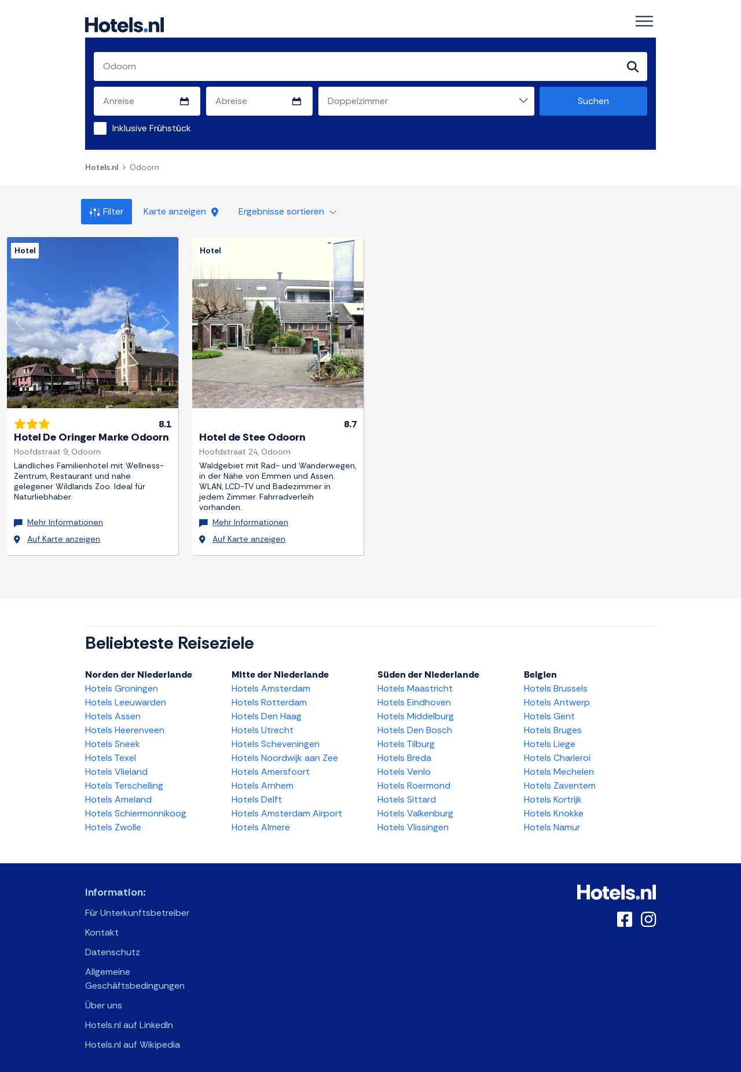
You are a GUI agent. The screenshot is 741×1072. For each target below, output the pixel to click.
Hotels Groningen (121, 683)
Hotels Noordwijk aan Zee (285, 752)
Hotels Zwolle (113, 821)
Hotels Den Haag (267, 710)
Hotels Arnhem (263, 780)
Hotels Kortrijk (553, 794)
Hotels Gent (549, 710)
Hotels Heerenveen (124, 724)
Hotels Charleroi (557, 752)
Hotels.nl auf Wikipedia (132, 1039)
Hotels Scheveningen (276, 738)
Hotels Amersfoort (271, 766)
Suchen (593, 101)
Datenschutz (112, 946)
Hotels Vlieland (116, 766)
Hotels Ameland (118, 794)
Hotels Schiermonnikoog (135, 807)
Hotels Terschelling (124, 780)
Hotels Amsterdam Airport (287, 807)
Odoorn (144, 167)
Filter (106, 212)
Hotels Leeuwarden (125, 696)
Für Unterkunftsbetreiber (137, 907)
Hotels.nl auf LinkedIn (129, 1019)
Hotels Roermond (413, 780)
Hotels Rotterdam (269, 696)
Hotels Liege (549, 738)
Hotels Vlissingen (413, 821)
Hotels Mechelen (559, 766)
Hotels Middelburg (415, 710)
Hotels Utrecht (263, 724)
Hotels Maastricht (415, 683)
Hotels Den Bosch (414, 724)
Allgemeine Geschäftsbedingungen (135, 973)
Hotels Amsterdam (271, 683)
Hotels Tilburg (406, 738)
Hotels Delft (257, 794)
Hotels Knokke (554, 807)
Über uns (103, 999)
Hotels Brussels (556, 683)
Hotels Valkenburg (415, 807)
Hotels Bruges (553, 724)
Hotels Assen (113, 710)
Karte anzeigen (181, 212)
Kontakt (102, 927)
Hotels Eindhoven (414, 696)
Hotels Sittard (406, 794)
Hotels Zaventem (560, 780)
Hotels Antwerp (557, 696)
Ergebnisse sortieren (287, 212)
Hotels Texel (110, 752)
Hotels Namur (552, 821)
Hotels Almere (261, 821)
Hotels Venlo (404, 766)
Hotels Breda (404, 752)
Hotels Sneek (112, 738)
